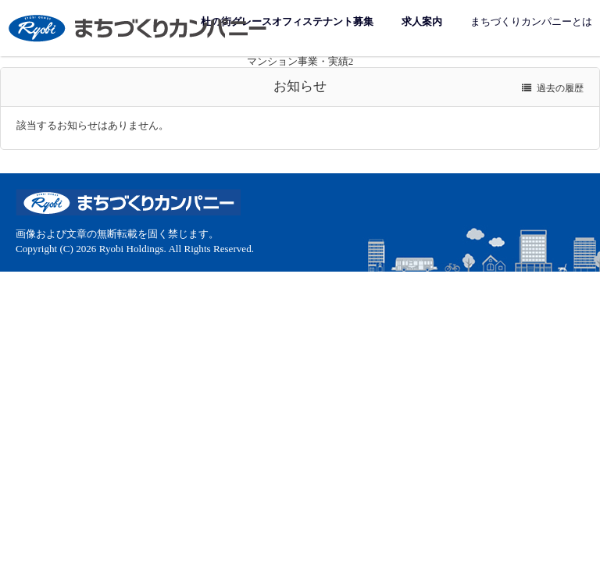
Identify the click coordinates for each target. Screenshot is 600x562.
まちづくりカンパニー (139, 28)
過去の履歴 (553, 88)
